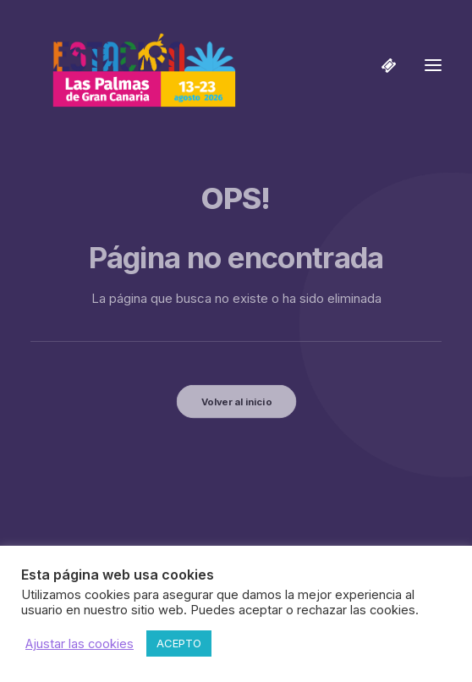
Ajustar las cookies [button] (79, 644)
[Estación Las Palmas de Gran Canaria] (133, 65)
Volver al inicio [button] (236, 401)
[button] (433, 65)
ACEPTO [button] (178, 643)
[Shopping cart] (381, 65)
